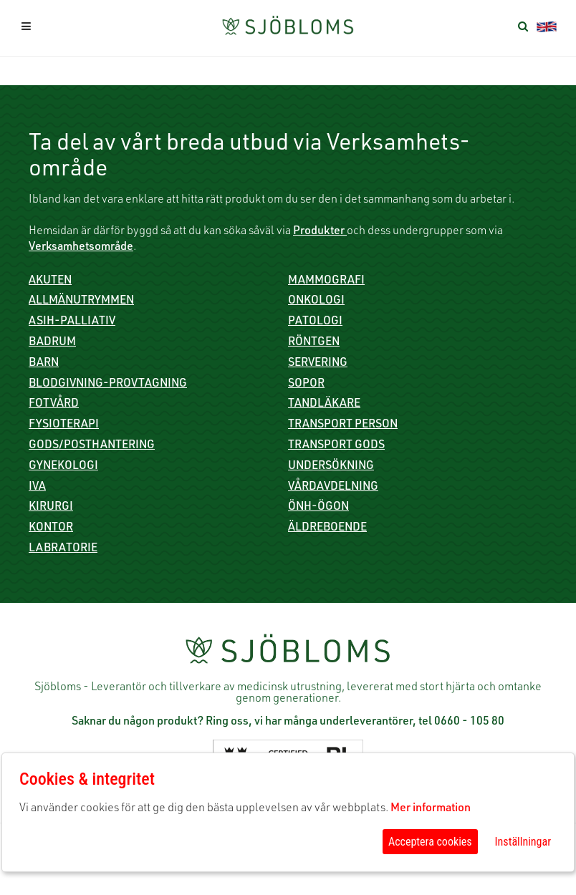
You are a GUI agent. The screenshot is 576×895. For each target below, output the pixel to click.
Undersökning (331, 467)
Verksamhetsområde (81, 247)
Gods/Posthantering (92, 446)
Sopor (306, 384)
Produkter (320, 232)
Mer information (430, 809)
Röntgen (314, 343)
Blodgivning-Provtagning (108, 384)
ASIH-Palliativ (72, 322)
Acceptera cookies (430, 841)
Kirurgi (51, 507)
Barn (44, 363)
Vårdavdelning (333, 487)
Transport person (343, 425)
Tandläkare (324, 404)
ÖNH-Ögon (318, 507)
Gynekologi (63, 467)
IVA (37, 487)
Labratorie (63, 549)
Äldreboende (327, 528)
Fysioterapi (64, 425)
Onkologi (316, 301)
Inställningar (523, 841)
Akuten (50, 281)
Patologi (315, 322)
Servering (317, 363)
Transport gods (336, 446)
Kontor (51, 528)
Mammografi (326, 281)
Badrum (52, 343)
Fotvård (54, 404)
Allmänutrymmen (81, 301)
